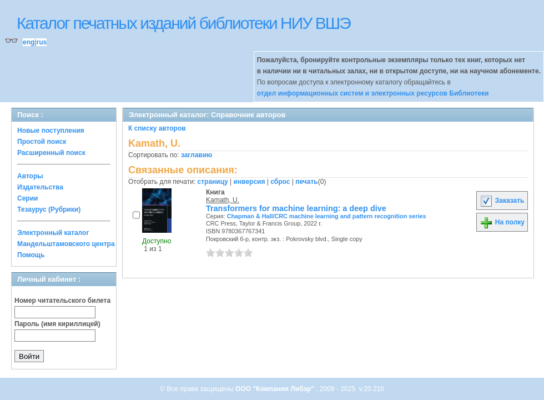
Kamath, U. (222, 200)
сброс (280, 182)
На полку (502, 222)
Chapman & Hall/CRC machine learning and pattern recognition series (326, 216)
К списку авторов (157, 128)
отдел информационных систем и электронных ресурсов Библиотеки (373, 93)
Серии (27, 198)
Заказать (502, 200)
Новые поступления (50, 130)
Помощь (30, 255)
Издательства (40, 187)
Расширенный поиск (51, 153)
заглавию (196, 155)
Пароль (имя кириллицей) (57, 324)
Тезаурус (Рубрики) (48, 209)
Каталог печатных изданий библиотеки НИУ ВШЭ (183, 23)
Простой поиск (41, 142)
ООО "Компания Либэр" (275, 389)
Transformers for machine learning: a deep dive (296, 208)
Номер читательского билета (62, 300)
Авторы (30, 176)
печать (306, 182)
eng (28, 42)
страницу (213, 182)
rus (41, 42)
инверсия (249, 182)
